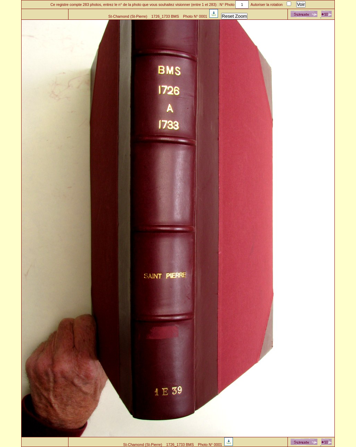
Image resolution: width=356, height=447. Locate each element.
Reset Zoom (234, 16)
